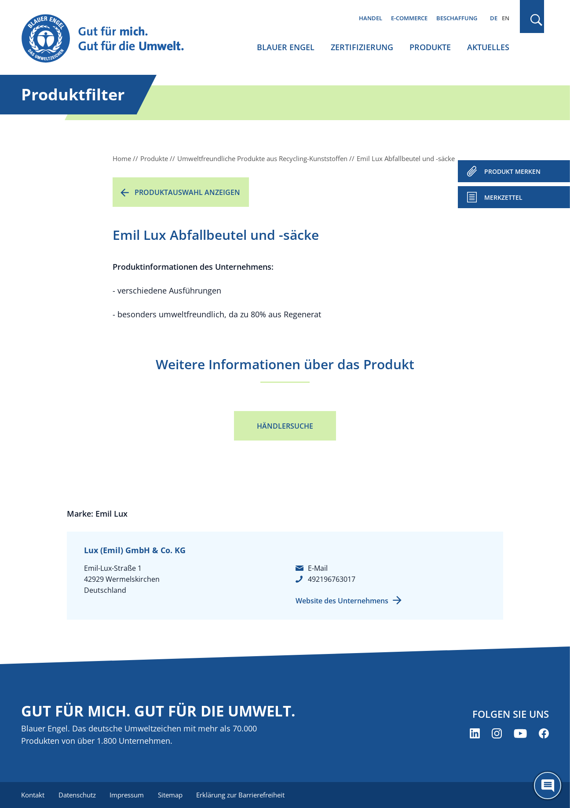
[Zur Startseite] (111, 39)
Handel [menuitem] (370, 18)
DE (493, 18)
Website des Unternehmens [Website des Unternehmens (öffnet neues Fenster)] (342, 601)
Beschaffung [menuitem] (456, 18)
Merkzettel (503, 197)
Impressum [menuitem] (127, 794)
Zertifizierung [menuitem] (362, 47)
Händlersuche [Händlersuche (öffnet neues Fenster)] (285, 426)
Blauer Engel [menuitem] (285, 47)
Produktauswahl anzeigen (187, 192)
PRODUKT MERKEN (512, 171)
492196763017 (331, 579)
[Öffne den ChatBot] (547, 785)
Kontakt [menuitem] (32, 794)
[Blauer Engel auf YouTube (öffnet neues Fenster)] (520, 733)
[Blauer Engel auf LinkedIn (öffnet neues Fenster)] (475, 733)
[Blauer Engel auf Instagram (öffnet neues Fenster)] (497, 733)
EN (505, 18)
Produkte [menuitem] (430, 47)
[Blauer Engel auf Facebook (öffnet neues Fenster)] (544, 733)
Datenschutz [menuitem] (77, 794)
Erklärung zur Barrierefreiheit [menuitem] (241, 794)
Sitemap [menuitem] (170, 794)
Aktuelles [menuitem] (488, 47)
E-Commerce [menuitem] (409, 18)
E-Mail (318, 568)
